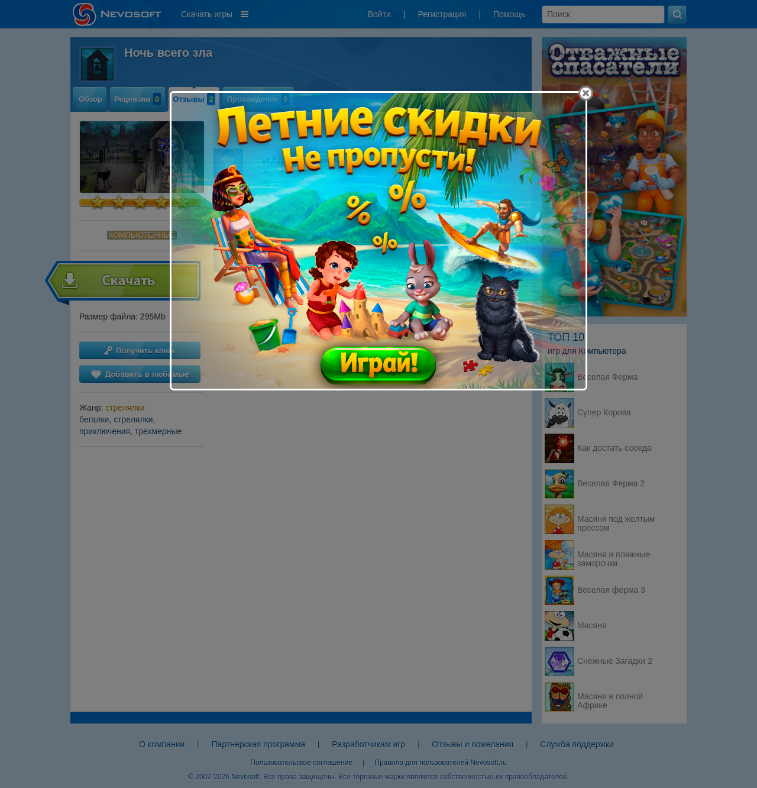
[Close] (585, 93)
